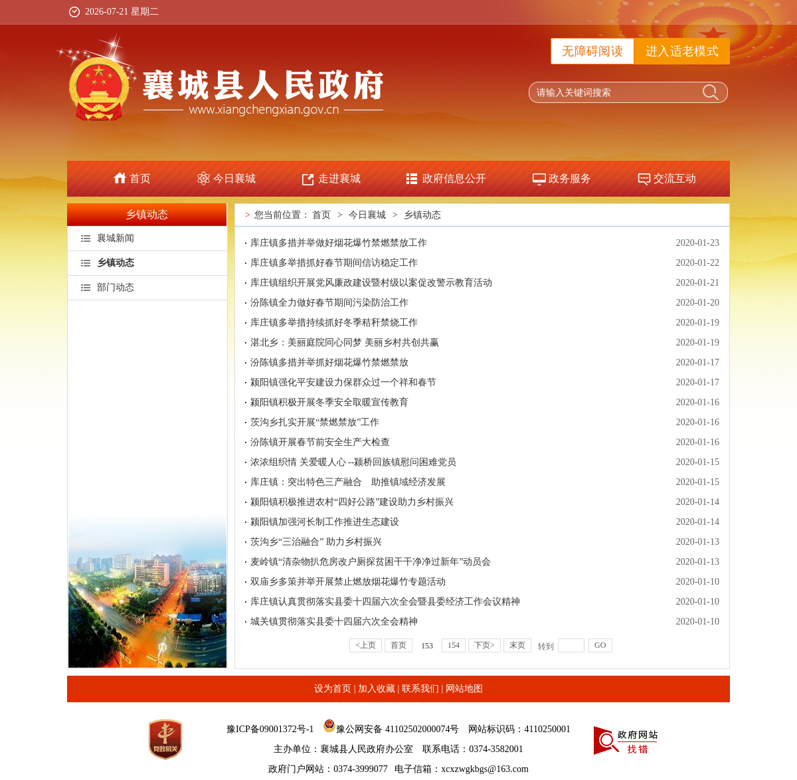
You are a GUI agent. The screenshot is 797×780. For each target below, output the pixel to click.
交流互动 (675, 178)
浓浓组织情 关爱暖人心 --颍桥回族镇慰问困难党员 (353, 462)
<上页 (365, 645)
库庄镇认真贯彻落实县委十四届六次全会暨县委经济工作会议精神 (385, 602)
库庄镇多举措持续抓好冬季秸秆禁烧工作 (334, 323)
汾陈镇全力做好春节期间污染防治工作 (329, 303)
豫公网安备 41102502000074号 (397, 729)
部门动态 (115, 287)
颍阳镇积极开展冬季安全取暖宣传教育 (329, 402)
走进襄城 (339, 178)
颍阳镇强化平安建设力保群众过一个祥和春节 (343, 382)
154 (454, 645)
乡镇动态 (147, 214)
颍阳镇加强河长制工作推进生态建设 (324, 522)
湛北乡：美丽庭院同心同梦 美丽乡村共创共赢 (344, 342)
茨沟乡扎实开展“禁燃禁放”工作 (314, 422)
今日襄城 (234, 178)
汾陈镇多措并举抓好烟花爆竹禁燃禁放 (329, 362)
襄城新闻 (115, 238)
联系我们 (420, 689)
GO (600, 645)
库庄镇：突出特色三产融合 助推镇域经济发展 (348, 482)
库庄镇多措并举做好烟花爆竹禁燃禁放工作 (338, 243)
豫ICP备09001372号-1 (269, 729)
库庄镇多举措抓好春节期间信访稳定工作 (334, 263)
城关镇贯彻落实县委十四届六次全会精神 (334, 622)
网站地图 (464, 689)
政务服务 (570, 178)
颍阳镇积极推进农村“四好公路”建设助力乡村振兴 (352, 502)
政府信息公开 (454, 178)
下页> (484, 645)
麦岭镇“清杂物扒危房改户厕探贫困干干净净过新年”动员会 (370, 562)
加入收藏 (376, 689)
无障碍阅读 (592, 51)
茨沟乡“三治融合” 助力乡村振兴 (316, 542)
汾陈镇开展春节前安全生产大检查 (320, 442)
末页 (517, 645)
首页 (140, 178)
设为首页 (332, 689)
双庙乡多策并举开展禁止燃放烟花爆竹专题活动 (348, 582)
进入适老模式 (682, 51)
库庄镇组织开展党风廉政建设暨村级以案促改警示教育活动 (371, 283)
